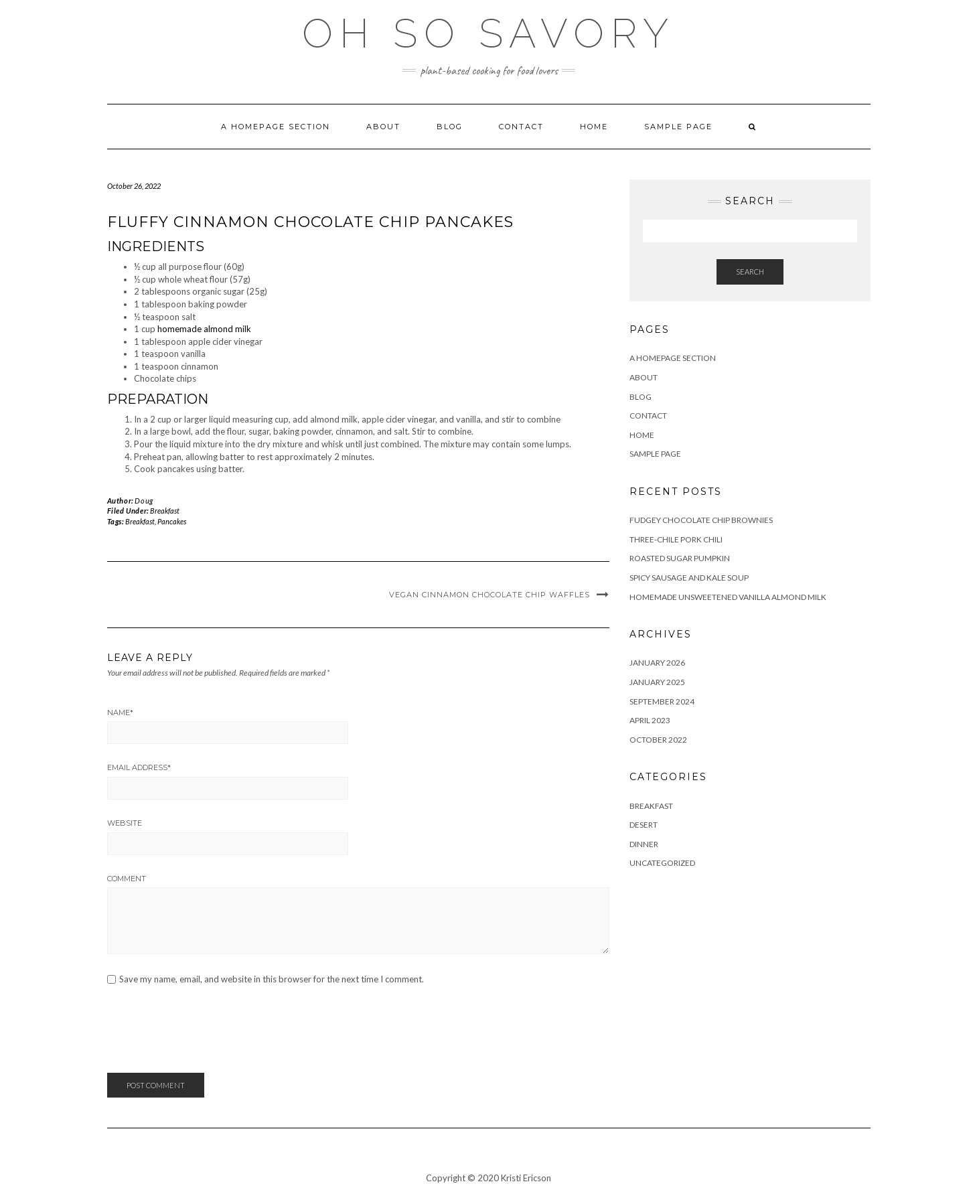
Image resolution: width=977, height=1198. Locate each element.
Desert (643, 825)
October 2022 (658, 740)
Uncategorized (662, 863)
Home (594, 126)
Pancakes (171, 521)
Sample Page (678, 126)
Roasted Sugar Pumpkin (679, 558)
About (383, 126)
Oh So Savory (488, 33)
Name (120, 712)
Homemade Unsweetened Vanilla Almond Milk (727, 597)
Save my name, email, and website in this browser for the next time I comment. (271, 979)
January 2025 (657, 682)
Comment (126, 878)
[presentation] (209, 1033)
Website (124, 823)
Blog (450, 126)
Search (750, 271)
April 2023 (649, 720)
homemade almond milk (204, 328)
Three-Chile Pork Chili (676, 539)
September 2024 (661, 701)
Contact (521, 126)
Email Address (139, 767)
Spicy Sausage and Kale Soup (689, 578)
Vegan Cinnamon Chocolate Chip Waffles (489, 594)
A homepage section (275, 126)
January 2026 (657, 663)
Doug (144, 500)
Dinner (643, 844)
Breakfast (164, 510)
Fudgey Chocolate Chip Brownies (701, 520)
